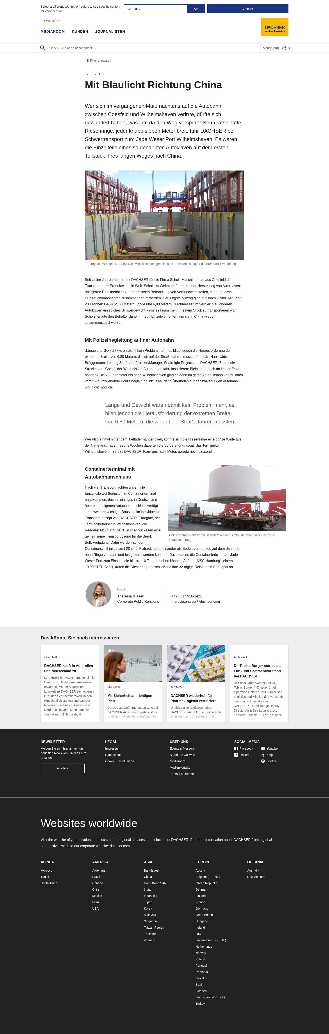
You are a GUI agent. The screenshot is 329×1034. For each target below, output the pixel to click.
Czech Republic (206, 883)
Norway (201, 953)
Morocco (47, 870)
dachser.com (120, 846)
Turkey (200, 1003)
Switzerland (203, 997)
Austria (200, 870)
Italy (198, 934)
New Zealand (256, 877)
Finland (201, 896)
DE (223, 940)
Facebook (243, 748)
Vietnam (149, 940)
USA (95, 908)
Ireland (200, 927)
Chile (95, 889)
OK (196, 8)
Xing (267, 755)
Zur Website (51, 21)
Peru (95, 902)
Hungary (201, 921)
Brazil (96, 877)
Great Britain (204, 915)
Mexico (97, 896)
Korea (148, 908)
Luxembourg (204, 940)
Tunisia (46, 877)
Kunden (80, 31)
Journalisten (110, 31)
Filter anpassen (98, 60)
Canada (97, 883)
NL (217, 877)
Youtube (269, 748)
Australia (253, 870)
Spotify (268, 761)
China (148, 877)
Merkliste (271, 48)
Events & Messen (182, 748)
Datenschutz (113, 755)
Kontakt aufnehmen (183, 774)
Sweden (201, 991)
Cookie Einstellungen (119, 761)
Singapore (151, 921)
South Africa (49, 883)
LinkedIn (242, 755)
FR (210, 877)
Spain (199, 984)
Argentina (98, 870)
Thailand (150, 934)
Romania (202, 972)
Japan (148, 902)
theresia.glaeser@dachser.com (195, 601)
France (200, 902)
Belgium (201, 877)
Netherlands (204, 946)
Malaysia (150, 915)
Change (248, 8)
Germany (202, 908)
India (147, 889)
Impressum (112, 748)
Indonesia (150, 896)
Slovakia (201, 978)
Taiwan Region (154, 927)
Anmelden (62, 768)
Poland (200, 959)
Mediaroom (53, 31)
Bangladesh (152, 870)
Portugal (201, 965)
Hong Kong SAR (155, 883)
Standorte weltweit (182, 755)
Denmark (202, 889)
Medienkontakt (180, 767)
